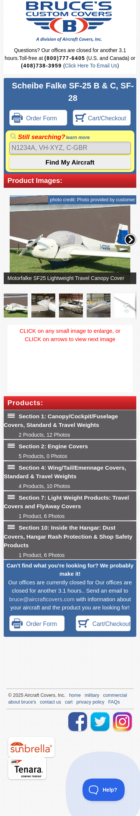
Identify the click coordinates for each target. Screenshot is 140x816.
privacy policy (91, 702)
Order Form (34, 118)
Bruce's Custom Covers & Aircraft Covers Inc (70, 21)
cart (69, 702)
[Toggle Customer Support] (104, 790)
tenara (27, 768)
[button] (130, 240)
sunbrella (31, 747)
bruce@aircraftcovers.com (41, 599)
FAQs (114, 702)
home (75, 695)
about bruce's (22, 702)
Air (27, 695)
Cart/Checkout (100, 118)
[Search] (70, 148)
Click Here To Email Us (91, 66)
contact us (50, 702)
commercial (115, 695)
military (91, 695)
